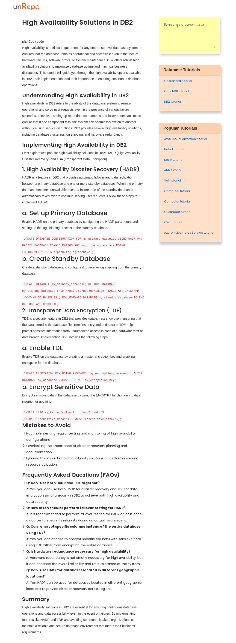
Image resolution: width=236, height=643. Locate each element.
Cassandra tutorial (178, 81)
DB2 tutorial (172, 101)
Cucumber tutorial (177, 212)
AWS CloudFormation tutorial (185, 139)
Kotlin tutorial (173, 160)
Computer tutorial (177, 191)
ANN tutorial (172, 170)
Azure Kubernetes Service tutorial (189, 232)
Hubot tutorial (174, 149)
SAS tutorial (172, 180)
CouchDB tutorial (176, 91)
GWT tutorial (173, 222)
